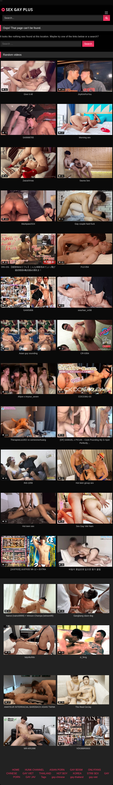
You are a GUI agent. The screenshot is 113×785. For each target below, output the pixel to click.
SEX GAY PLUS (17, 9)
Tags (43, 777)
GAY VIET (28, 773)
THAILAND (45, 773)
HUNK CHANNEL (34, 770)
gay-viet (93, 777)
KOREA (77, 773)
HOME (15, 770)
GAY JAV (30, 777)
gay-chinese (58, 777)
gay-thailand (76, 777)
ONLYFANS (94, 770)
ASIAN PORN (57, 770)
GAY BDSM (76, 770)
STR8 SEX (93, 773)
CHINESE (11, 773)
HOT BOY (61, 773)
